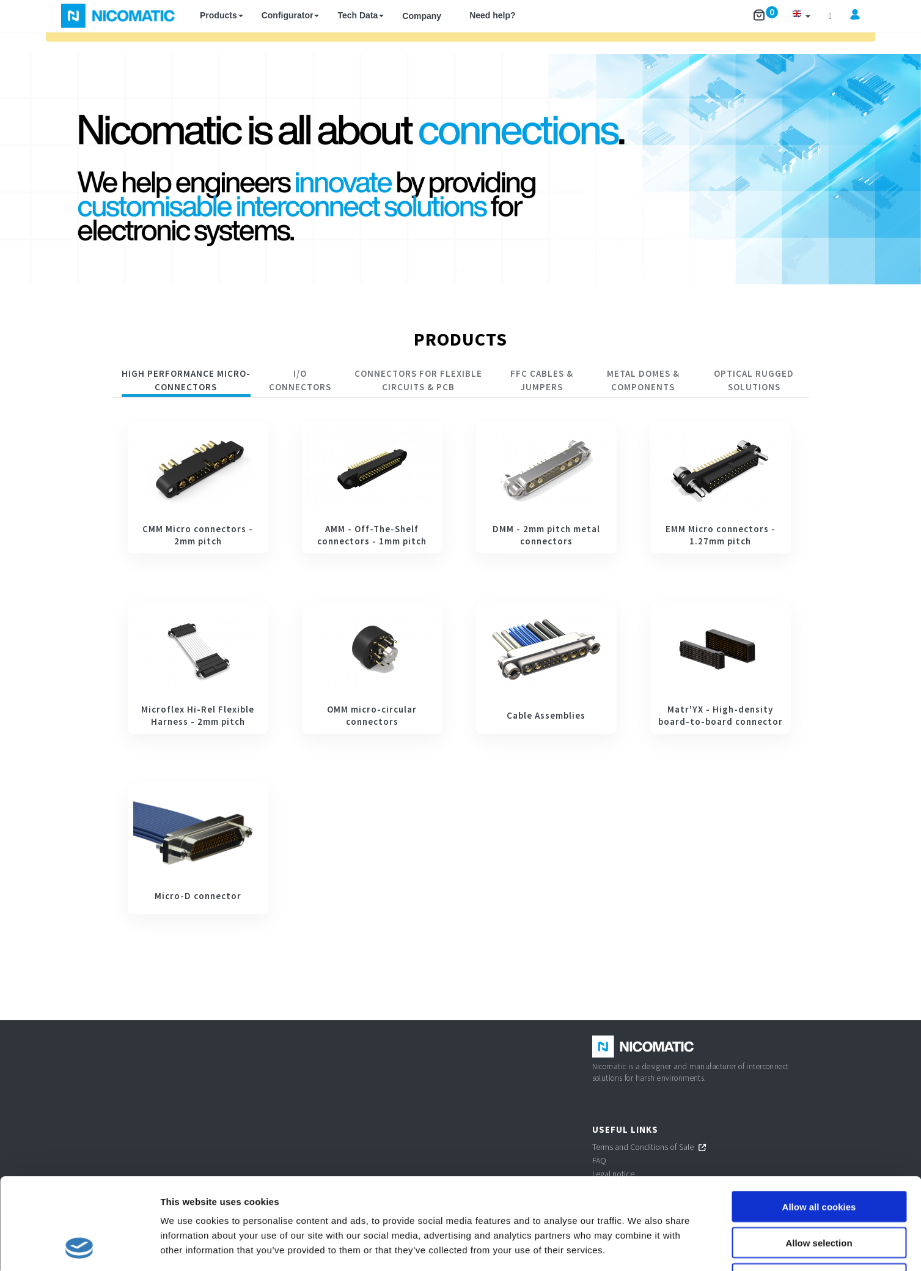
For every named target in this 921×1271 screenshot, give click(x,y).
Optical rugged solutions (754, 380)
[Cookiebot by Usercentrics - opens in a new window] (79, 1247)
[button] (801, 15)
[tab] (186, 382)
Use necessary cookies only (819, 1193)
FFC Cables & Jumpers (541, 380)
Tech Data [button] (360, 15)
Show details (641, 1247)
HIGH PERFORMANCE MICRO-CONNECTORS (186, 380)
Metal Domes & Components (643, 380)
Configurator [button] (291, 15)
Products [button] (221, 15)
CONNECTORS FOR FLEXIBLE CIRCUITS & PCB (418, 380)
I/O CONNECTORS (300, 380)
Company (421, 16)
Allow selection (818, 1157)
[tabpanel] (460, 668)
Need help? (492, 15)
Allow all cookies (819, 1121)
